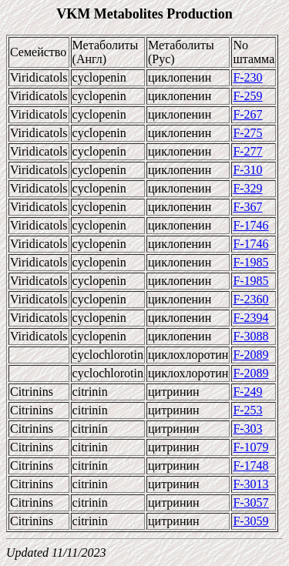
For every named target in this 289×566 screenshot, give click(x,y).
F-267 (247, 114)
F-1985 (250, 262)
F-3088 (250, 336)
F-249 (247, 391)
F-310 (247, 169)
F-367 (247, 206)
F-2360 (250, 299)
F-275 (247, 132)
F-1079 (250, 447)
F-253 (247, 410)
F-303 (247, 428)
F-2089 (250, 354)
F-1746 (250, 225)
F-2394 (250, 317)
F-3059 (250, 520)
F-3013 (250, 484)
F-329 (247, 188)
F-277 (247, 151)
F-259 (247, 95)
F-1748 (250, 465)
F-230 (247, 77)
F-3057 (250, 502)
